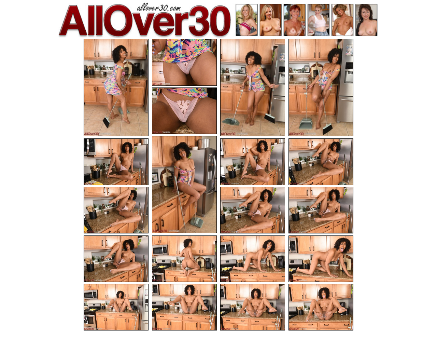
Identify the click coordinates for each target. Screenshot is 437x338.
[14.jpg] (184, 258)
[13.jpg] (116, 258)
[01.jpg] (116, 87)
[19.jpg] (252, 307)
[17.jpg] (116, 307)
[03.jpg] (252, 87)
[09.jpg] (320, 161)
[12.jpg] (320, 210)
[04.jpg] (320, 87)
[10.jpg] (116, 210)
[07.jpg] (116, 161)
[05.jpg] (184, 110)
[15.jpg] (252, 258)
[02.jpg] (184, 62)
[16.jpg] (320, 258)
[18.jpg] (184, 307)
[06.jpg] (184, 184)
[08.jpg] (252, 161)
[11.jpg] (252, 210)
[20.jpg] (320, 307)
